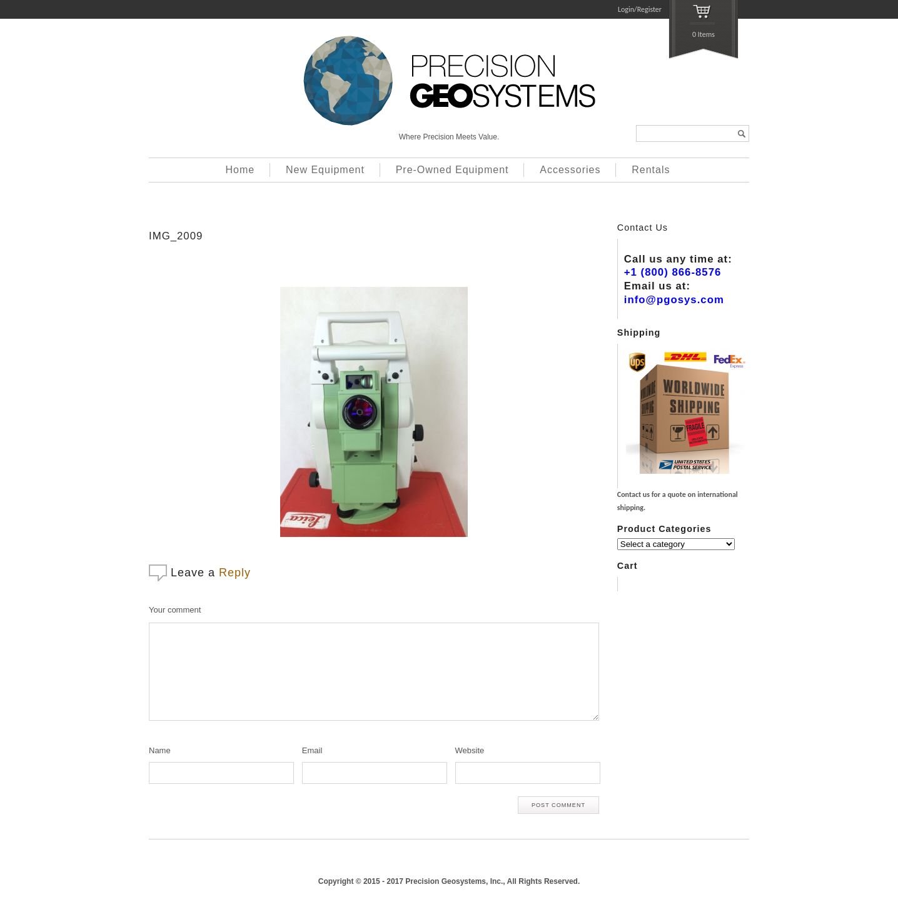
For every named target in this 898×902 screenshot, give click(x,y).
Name (160, 750)
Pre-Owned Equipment (452, 169)
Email (312, 750)
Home (240, 169)
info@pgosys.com (674, 300)
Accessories (570, 169)
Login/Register (640, 9)
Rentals (651, 169)
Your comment (175, 609)
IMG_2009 (176, 236)
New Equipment (325, 169)
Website (470, 750)
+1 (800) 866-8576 (673, 272)
